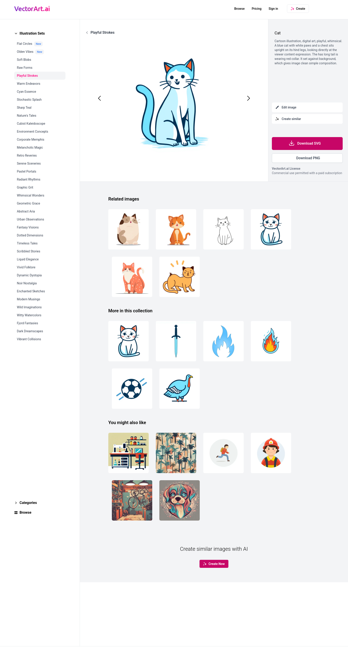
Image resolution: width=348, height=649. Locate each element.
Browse (239, 8)
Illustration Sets (32, 33)
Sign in (273, 8)
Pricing (256, 8)
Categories (28, 503)
